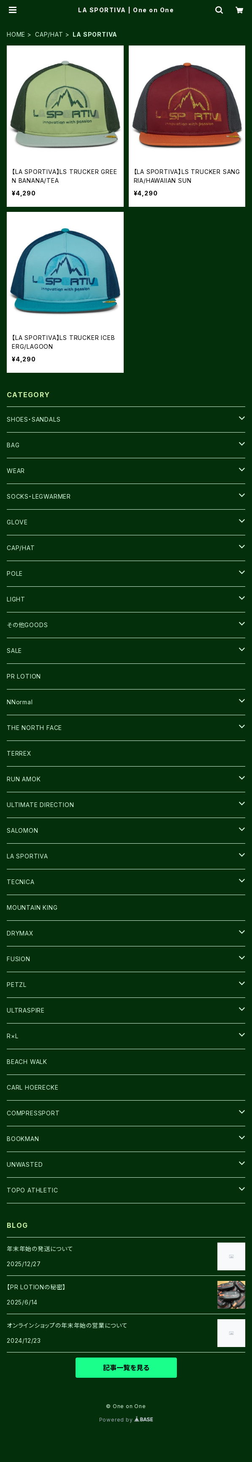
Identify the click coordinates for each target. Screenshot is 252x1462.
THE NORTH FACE (34, 727)
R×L (12, 1036)
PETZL (17, 984)
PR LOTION (24, 676)
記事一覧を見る (126, 1367)
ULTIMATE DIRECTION (40, 804)
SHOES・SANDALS (33, 419)
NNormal (20, 702)
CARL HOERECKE (32, 1087)
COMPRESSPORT (33, 1113)
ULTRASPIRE (26, 1010)
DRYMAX (20, 933)
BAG (13, 445)
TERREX (19, 753)
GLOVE (17, 522)
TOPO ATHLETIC (32, 1190)
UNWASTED (25, 1164)
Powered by (126, 1420)
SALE (14, 650)
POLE (15, 573)
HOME (16, 34)
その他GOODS (27, 624)
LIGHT (16, 599)
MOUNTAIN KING (32, 907)
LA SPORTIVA (27, 856)
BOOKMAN (23, 1138)
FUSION (18, 958)
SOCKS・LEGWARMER (39, 496)
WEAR (16, 470)
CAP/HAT (49, 34)
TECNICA (21, 881)
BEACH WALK (27, 1061)
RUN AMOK (24, 779)
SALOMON (22, 830)
